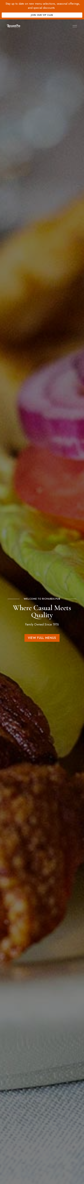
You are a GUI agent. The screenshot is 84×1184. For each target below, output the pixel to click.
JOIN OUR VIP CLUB (42, 15)
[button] (42, 638)
